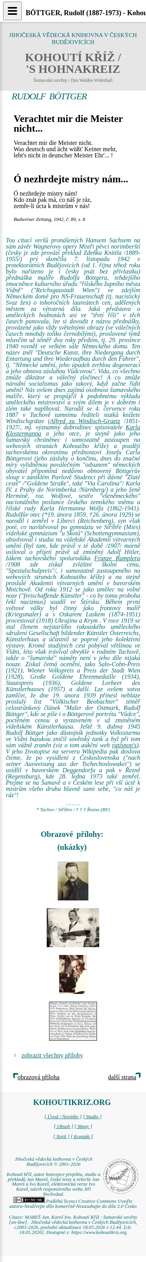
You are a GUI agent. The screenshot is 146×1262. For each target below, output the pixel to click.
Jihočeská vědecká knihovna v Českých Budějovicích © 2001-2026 (54, 1161)
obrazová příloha (39, 1077)
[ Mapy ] (83, 1126)
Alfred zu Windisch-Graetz (85, 421)
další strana (122, 1077)
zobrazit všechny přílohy (52, 1055)
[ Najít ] (61, 1136)
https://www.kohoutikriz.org (99, 1232)
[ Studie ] (92, 1116)
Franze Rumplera (117, 558)
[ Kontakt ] (82, 1136)
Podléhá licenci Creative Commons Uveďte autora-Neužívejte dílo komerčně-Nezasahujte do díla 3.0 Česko (73, 1203)
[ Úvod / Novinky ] (63, 1116)
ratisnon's (124, 745)
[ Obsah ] (63, 1126)
